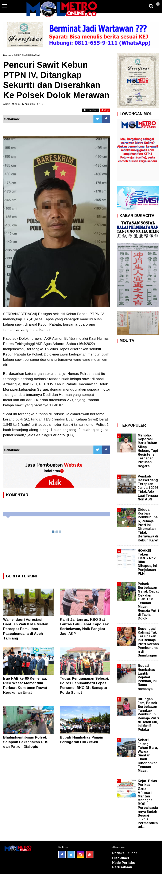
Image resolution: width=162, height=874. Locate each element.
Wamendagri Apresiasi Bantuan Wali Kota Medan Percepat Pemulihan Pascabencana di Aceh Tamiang (25, 629)
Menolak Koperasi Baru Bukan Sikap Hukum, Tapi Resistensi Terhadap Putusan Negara (148, 451)
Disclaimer (121, 858)
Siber (132, 853)
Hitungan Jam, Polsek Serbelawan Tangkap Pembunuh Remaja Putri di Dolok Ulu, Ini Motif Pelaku (148, 714)
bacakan (91, 110)
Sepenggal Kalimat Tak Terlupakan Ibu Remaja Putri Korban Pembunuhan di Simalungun (148, 642)
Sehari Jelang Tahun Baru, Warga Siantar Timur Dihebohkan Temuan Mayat (148, 755)
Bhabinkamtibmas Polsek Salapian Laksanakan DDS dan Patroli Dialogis (25, 742)
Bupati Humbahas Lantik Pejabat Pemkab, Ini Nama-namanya (147, 677)
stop (105, 110)
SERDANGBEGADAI (27, 55)
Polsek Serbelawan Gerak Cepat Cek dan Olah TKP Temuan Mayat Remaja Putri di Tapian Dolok (148, 601)
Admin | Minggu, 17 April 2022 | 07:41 (23, 104)
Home (7, 55)
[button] (158, 2)
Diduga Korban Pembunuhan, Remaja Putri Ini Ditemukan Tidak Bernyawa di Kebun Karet (148, 525)
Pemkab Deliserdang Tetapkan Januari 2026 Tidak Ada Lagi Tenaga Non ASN (148, 488)
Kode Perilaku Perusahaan (123, 865)
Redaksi (118, 853)
